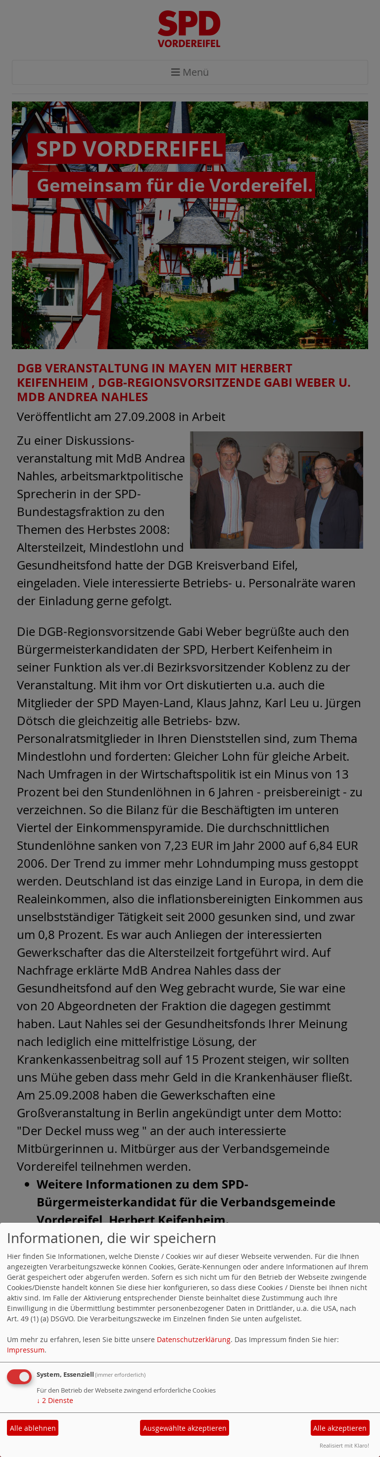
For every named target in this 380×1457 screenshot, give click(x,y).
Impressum (26, 1349)
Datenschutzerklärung (194, 1339)
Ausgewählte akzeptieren (185, 1428)
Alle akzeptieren (340, 1428)
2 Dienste (55, 1400)
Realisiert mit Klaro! (344, 1445)
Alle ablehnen (33, 1428)
